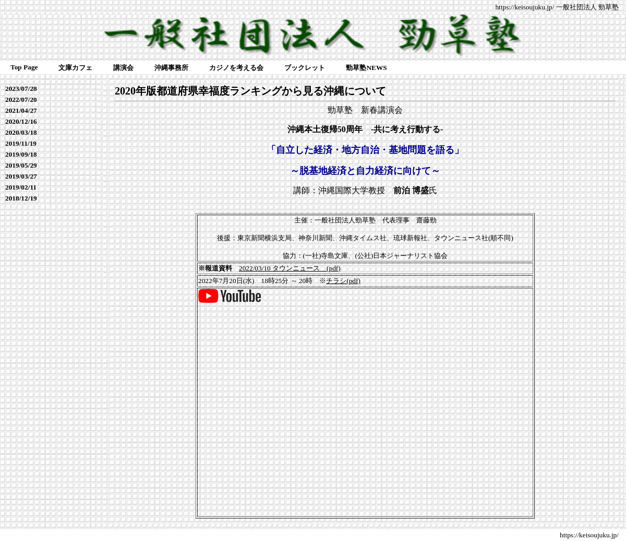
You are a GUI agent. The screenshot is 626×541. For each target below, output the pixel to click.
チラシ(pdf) (343, 281)
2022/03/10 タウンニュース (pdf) (290, 268)
